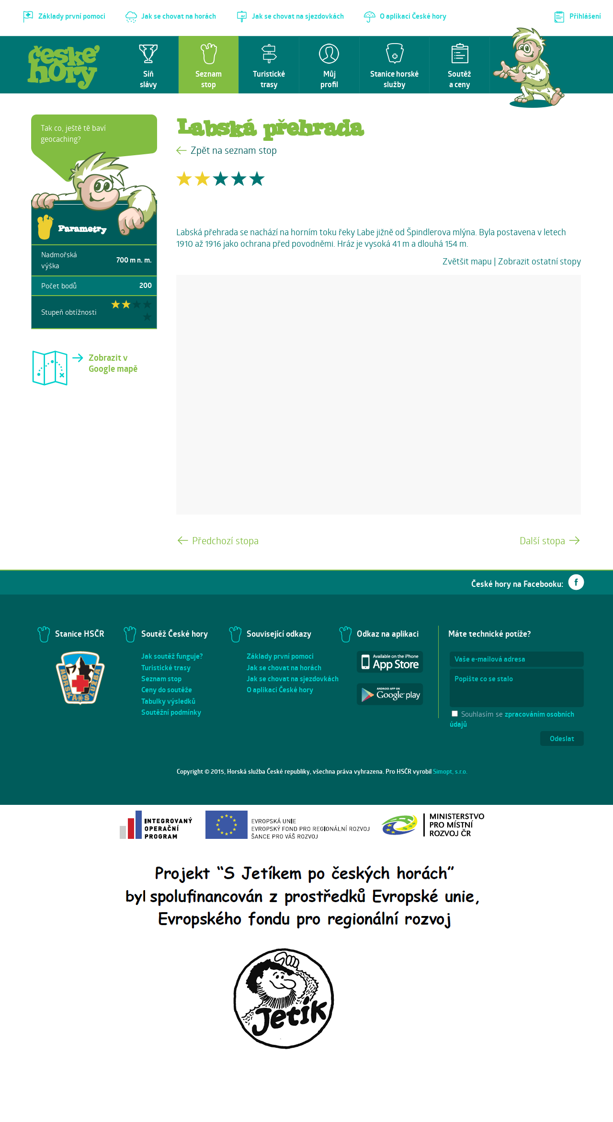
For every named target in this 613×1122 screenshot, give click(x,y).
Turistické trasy (166, 668)
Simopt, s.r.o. (450, 771)
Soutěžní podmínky (171, 712)
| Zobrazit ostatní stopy (537, 261)
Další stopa (542, 540)
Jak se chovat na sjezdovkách (293, 679)
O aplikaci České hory (280, 690)
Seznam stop (161, 679)
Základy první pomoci (280, 656)
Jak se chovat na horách (284, 668)
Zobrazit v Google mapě (113, 363)
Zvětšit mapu (467, 261)
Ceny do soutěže (166, 690)
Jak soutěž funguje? (172, 656)
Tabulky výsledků (168, 701)
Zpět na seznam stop (234, 150)
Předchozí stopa (225, 540)
